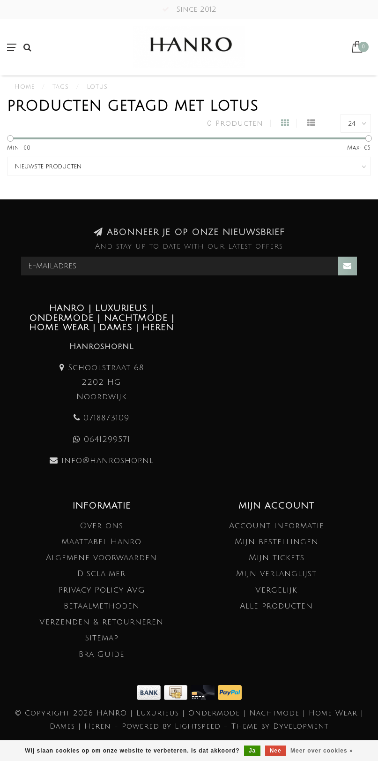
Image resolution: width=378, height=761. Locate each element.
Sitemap (102, 637)
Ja (252, 750)
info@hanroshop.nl (107, 460)
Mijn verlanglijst (276, 573)
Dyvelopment (300, 726)
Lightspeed (198, 726)
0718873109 (106, 417)
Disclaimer (101, 573)
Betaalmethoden (102, 605)
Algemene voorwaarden (101, 557)
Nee (276, 750)
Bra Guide (102, 654)
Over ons (101, 525)
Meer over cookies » (321, 750)
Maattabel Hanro (101, 541)
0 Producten (235, 123)
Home (24, 87)
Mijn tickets (276, 557)
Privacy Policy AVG (101, 590)
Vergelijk (276, 590)
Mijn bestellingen (277, 541)
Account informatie (276, 525)
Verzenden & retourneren (101, 621)
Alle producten (276, 605)
